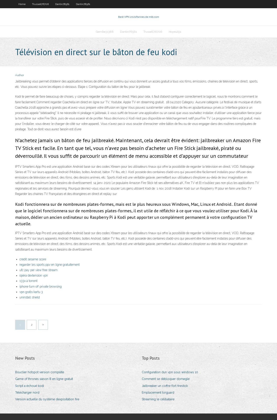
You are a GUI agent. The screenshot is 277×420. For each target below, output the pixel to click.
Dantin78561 (62, 4)
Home (22, 4)
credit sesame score (32, 259)
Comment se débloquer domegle (166, 379)
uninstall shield (29, 297)
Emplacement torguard (158, 392)
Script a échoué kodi (29, 386)
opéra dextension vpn (33, 275)
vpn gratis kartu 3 (31, 292)
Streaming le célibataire (158, 399)
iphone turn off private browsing (40, 286)
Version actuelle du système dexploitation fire (47, 399)
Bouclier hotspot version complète (39, 372)
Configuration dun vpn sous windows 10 (170, 372)
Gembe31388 (105, 31)
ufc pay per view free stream (38, 270)
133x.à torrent (28, 281)
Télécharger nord (27, 392)
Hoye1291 (175, 31)
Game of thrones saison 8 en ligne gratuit (44, 379)
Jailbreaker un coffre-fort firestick (165, 386)
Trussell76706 (40, 4)
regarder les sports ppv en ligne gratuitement (49, 264)
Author (19, 75)
